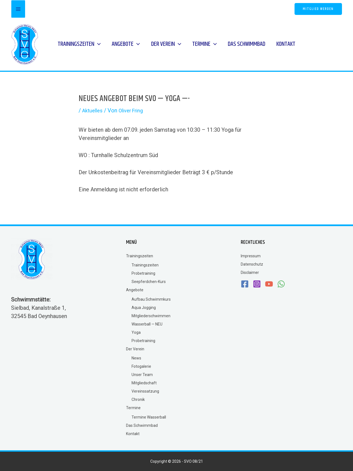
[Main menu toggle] (18, 9)
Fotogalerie (141, 366)
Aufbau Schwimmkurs (151, 299)
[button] (318, 9)
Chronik (138, 399)
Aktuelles (93, 110)
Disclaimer (250, 272)
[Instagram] (171, 9)
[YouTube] (182, 9)
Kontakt (133, 434)
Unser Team (142, 374)
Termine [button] (133, 408)
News (136, 358)
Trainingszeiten (145, 265)
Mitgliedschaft (144, 383)
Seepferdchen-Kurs (149, 281)
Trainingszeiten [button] (139, 256)
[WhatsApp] (194, 9)
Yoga (136, 332)
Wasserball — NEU (147, 324)
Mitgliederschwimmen (151, 316)
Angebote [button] (134, 290)
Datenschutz (252, 264)
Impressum (251, 256)
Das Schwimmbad (142, 425)
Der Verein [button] (135, 349)
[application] (95, 44)
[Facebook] (159, 9)
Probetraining (143, 273)
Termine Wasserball (149, 417)
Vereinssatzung (145, 391)
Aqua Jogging (144, 307)
